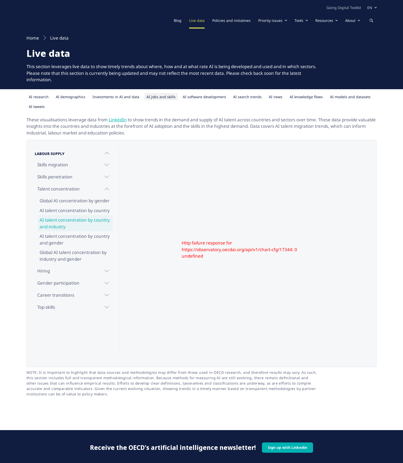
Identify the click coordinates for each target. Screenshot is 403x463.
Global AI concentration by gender (74, 201)
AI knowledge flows (306, 96)
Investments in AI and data (116, 96)
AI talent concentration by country (75, 210)
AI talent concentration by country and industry (75, 223)
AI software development (204, 96)
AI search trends (247, 96)
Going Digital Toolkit (343, 7)
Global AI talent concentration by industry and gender (73, 255)
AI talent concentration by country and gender (75, 239)
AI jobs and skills (161, 96)
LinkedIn (118, 120)
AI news (275, 96)
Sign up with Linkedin (287, 447)
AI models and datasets (350, 96)
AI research (39, 96)
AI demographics (70, 96)
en (369, 7)
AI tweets (37, 106)
